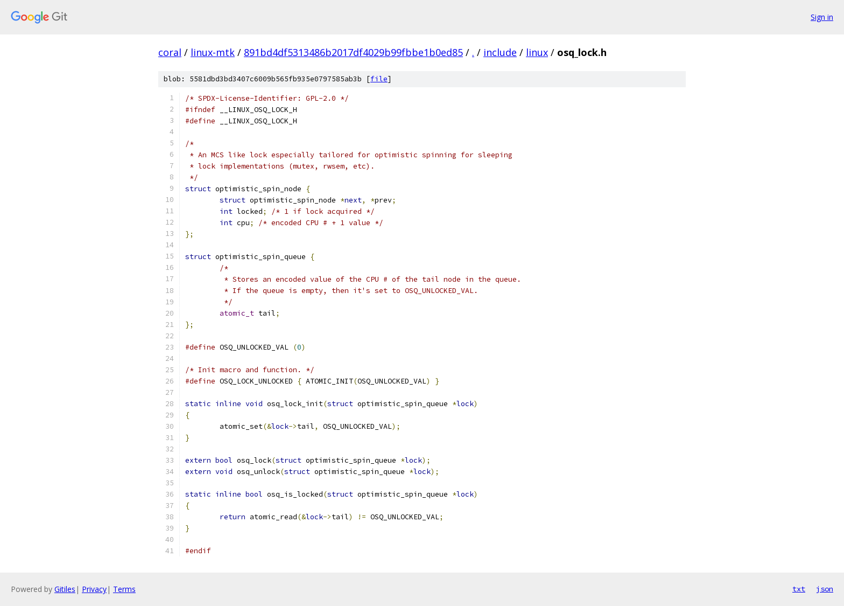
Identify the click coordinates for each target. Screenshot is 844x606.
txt (798, 589)
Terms (124, 589)
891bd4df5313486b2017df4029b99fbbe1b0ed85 (353, 52)
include (500, 52)
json (824, 589)
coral (169, 52)
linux (537, 52)
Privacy (94, 589)
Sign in (822, 17)
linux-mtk (213, 52)
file (379, 78)
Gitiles (64, 589)
